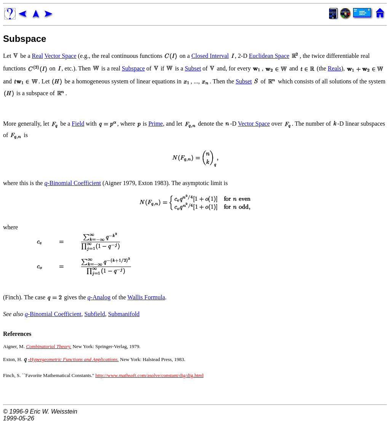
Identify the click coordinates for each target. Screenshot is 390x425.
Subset (193, 68)
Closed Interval (210, 56)
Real (37, 56)
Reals (334, 68)
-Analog (99, 297)
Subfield (94, 314)
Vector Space (61, 56)
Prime (155, 123)
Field (78, 123)
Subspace (24, 39)
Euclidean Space (269, 56)
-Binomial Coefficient (72, 183)
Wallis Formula (146, 297)
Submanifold (124, 314)
